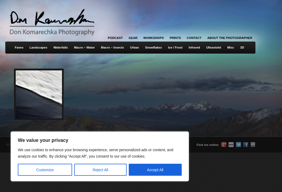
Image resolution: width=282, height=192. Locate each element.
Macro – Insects (112, 47)
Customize (45, 170)
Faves (19, 47)
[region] (69, 156)
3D (242, 47)
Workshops (153, 37)
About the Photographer (229, 37)
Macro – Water (84, 47)
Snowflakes (153, 47)
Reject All (100, 170)
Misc (230, 47)
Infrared (194, 47)
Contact (194, 37)
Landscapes (38, 47)
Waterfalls (60, 47)
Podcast (115, 37)
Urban (134, 47)
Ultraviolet (213, 47)
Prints (175, 37)
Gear (133, 37)
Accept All (155, 170)
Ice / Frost (175, 47)
